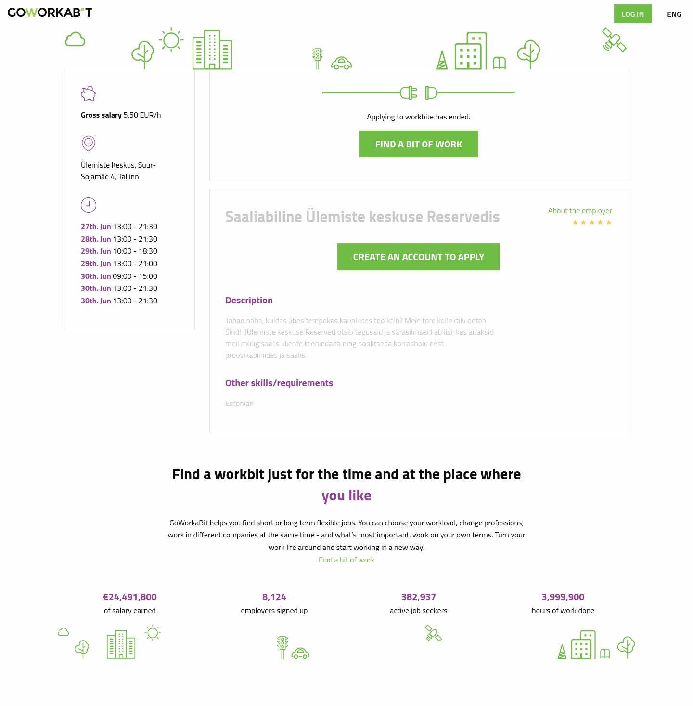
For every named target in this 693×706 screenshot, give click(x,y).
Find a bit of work (418, 143)
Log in (633, 14)
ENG (674, 14)
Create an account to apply (419, 256)
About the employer (580, 210)
